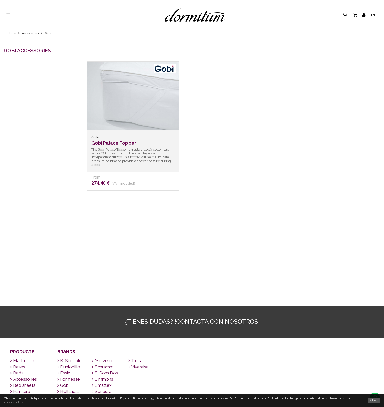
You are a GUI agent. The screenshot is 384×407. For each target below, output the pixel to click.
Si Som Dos (105, 288)
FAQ (192, 377)
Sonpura (101, 307)
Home (12, 33)
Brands (66, 267)
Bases (17, 282)
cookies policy (13, 402)
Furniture (20, 307)
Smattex (102, 301)
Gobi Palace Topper (113, 143)
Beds (16, 288)
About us (192, 390)
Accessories (30, 33)
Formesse (68, 294)
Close (373, 400)
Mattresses (22, 276)
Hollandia (68, 307)
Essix (63, 288)
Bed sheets (22, 301)
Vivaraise (138, 282)
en (373, 15)
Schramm (103, 282)
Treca (135, 276)
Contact (192, 357)
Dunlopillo (68, 282)
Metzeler (102, 276)
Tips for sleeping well (192, 370)
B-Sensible (69, 276)
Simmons (102, 294)
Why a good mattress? (192, 383)
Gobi (63, 301)
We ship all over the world (192, 351)
